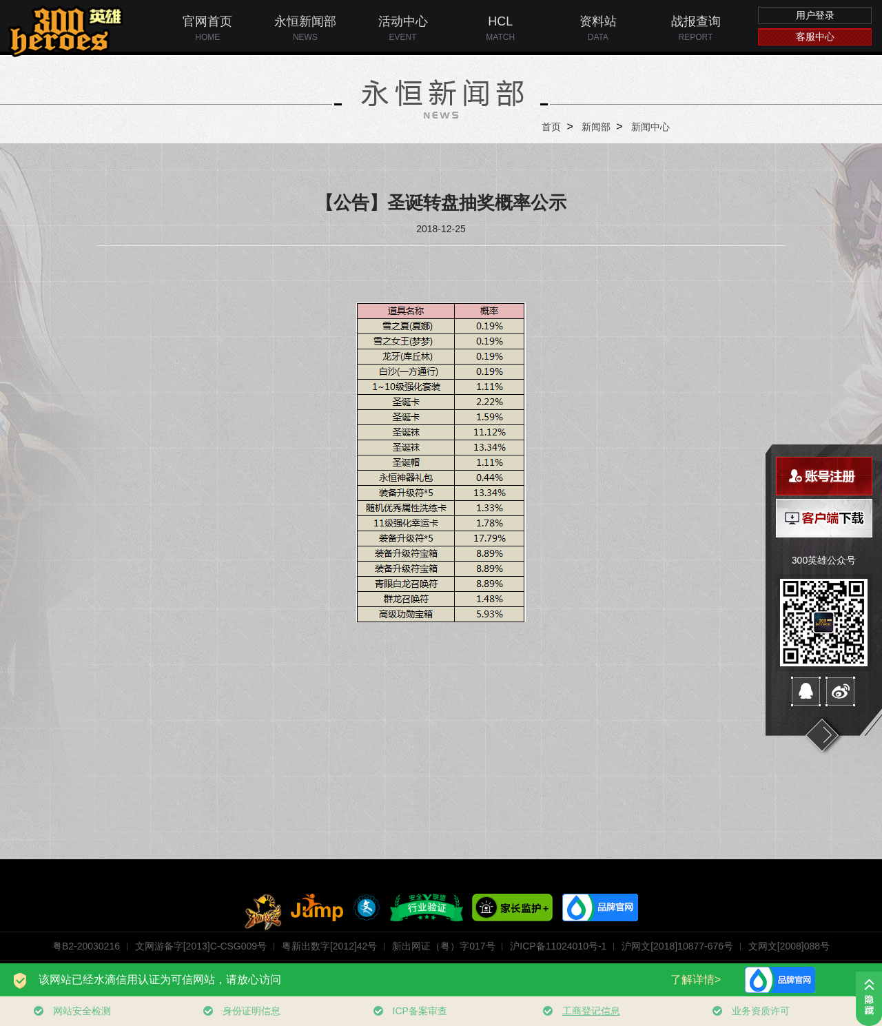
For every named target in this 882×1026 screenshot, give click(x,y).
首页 (551, 126)
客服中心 (815, 36)
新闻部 (596, 126)
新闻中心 (650, 126)
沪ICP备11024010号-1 (558, 946)
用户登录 (815, 15)
